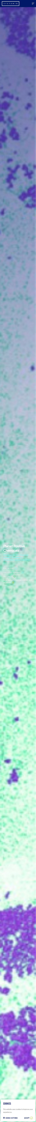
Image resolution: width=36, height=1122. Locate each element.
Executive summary (12, 572)
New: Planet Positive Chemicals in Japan (17, 581)
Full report (8, 568)
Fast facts (7, 576)
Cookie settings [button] (12, 1118)
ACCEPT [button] (27, 1118)
